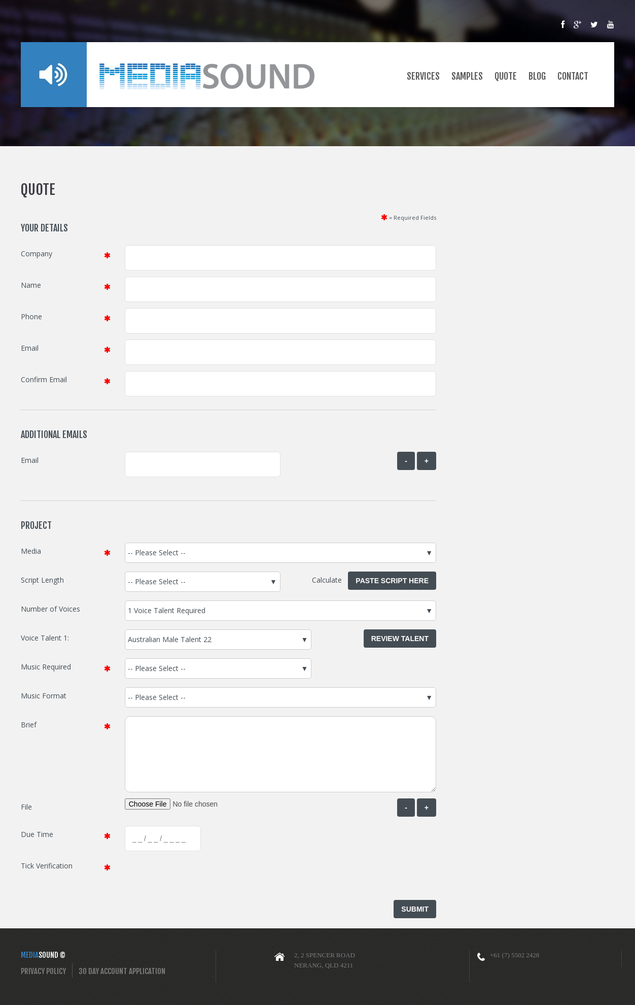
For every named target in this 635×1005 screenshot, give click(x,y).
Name (31, 285)
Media (31, 551)
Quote (506, 69)
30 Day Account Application (122, 971)
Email (30, 348)
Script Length (42, 580)
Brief (29, 724)
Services (423, 69)
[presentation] (202, 877)
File (26, 807)
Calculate (330, 580)
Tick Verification (47, 865)
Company (36, 253)
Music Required (46, 667)
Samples (467, 69)
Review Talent (400, 638)
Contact (572, 69)
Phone (31, 316)
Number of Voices (50, 609)
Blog (537, 69)
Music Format (43, 695)
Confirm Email (44, 379)
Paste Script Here (392, 581)
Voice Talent (41, 638)
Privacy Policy (43, 971)
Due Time (37, 834)
